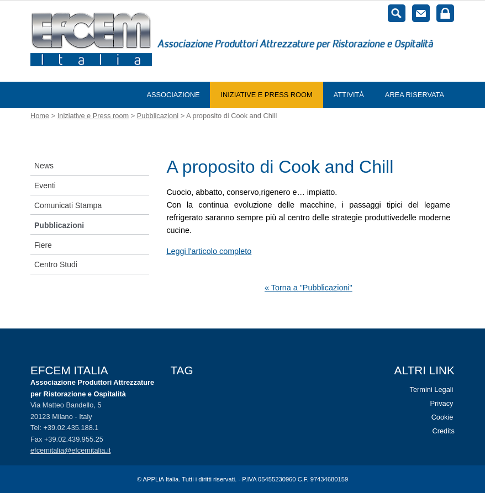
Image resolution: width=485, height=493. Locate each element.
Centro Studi (55, 264)
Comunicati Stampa (68, 205)
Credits (443, 431)
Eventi (45, 185)
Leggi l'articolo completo (208, 251)
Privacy (442, 403)
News (44, 165)
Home (39, 116)
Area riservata (414, 95)
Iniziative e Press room (266, 95)
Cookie (442, 417)
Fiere (43, 245)
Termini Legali (432, 389)
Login (445, 13)
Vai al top (458, 466)
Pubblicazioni (157, 116)
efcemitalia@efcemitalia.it (70, 450)
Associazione (172, 95)
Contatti (421, 13)
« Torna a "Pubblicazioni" (308, 287)
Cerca (396, 13)
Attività (349, 95)
